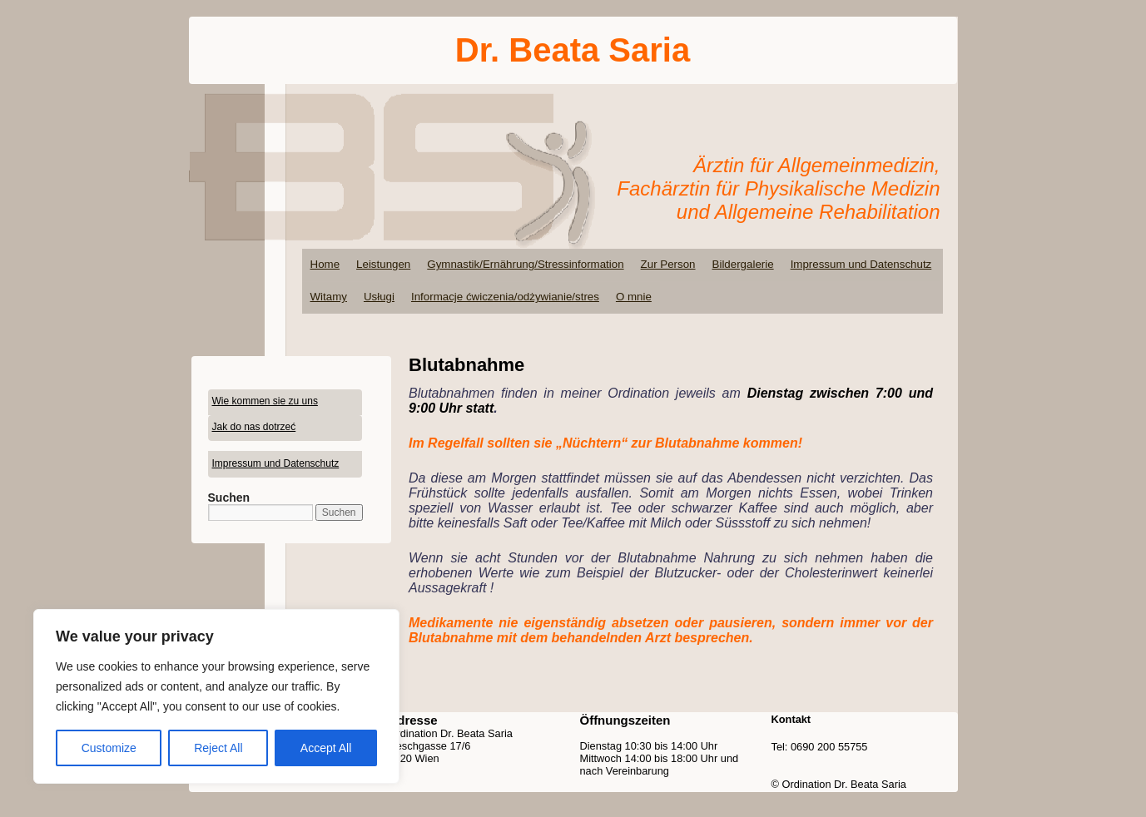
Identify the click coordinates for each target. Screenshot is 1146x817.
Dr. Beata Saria (572, 50)
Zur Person (668, 264)
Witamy (328, 296)
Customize (109, 748)
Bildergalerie (743, 264)
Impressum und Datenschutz (861, 264)
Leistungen (383, 264)
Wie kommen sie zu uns (265, 401)
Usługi (379, 296)
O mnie (634, 296)
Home (325, 264)
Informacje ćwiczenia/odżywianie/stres (505, 296)
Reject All (218, 748)
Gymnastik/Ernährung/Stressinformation (525, 264)
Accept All (325, 748)
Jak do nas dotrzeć (254, 427)
